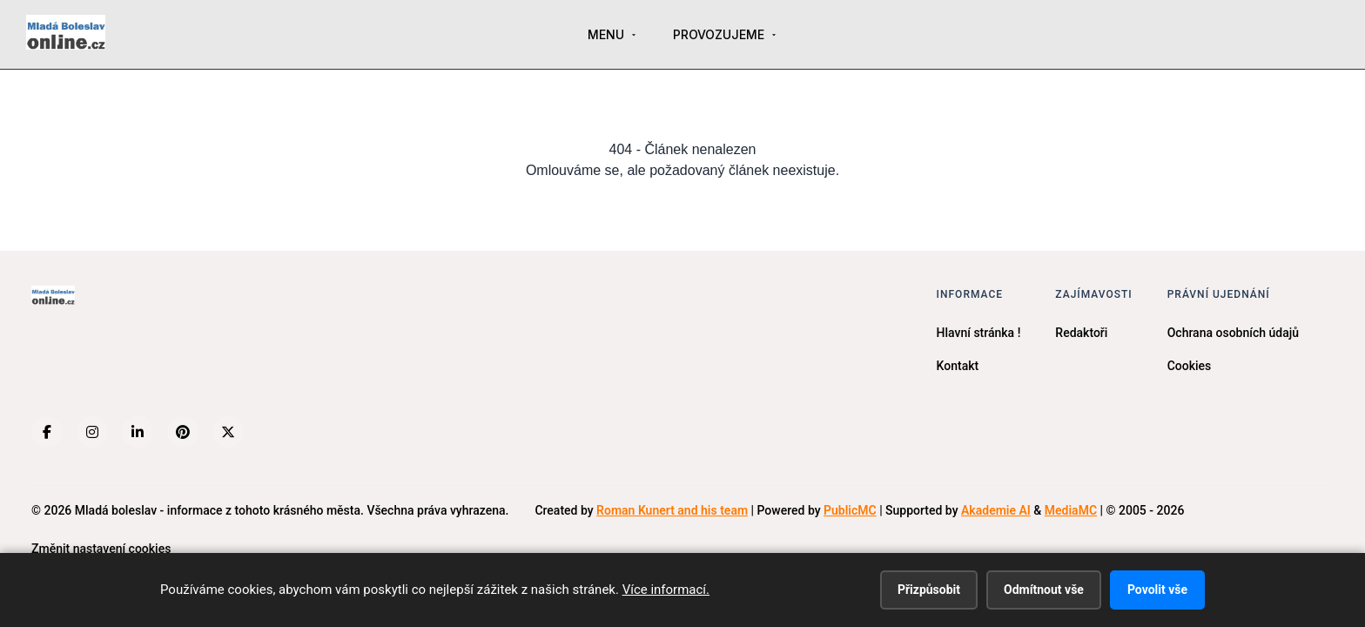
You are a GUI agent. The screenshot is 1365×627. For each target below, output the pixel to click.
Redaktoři (1081, 333)
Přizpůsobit (929, 590)
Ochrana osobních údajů (1233, 333)
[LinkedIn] (137, 432)
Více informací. (665, 589)
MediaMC (1071, 510)
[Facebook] (47, 432)
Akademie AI (996, 510)
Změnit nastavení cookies (101, 549)
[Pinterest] (182, 432)
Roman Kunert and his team (672, 510)
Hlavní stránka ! (979, 333)
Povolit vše (1157, 590)
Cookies (1189, 366)
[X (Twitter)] (228, 432)
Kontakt (958, 366)
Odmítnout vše (1044, 590)
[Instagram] (92, 432)
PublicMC (850, 510)
